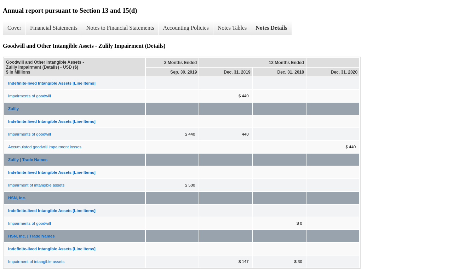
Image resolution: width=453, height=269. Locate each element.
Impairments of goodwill (29, 96)
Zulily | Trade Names (27, 160)
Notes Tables (232, 28)
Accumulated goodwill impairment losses (44, 147)
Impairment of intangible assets (36, 185)
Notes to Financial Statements (120, 28)
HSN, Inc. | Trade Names (31, 236)
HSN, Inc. (17, 198)
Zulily (13, 109)
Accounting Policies (185, 28)
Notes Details (271, 28)
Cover (14, 28)
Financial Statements (54, 28)
